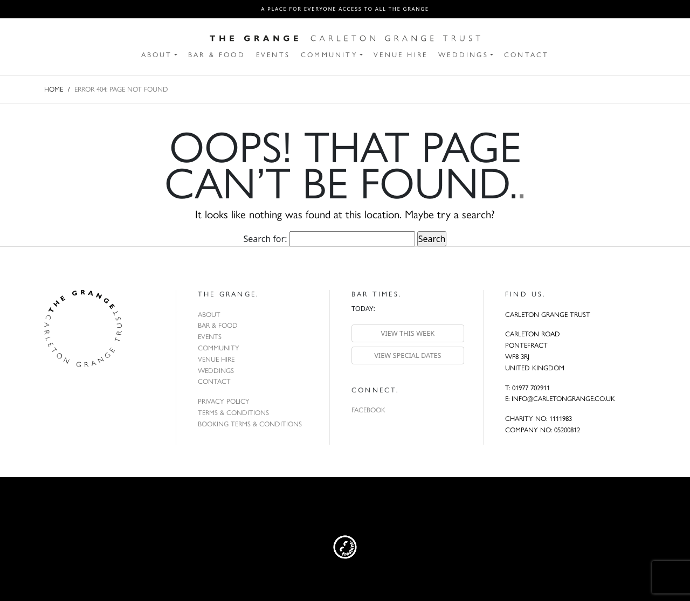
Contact (214, 381)
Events (210, 337)
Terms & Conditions (233, 413)
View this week (408, 333)
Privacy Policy (224, 401)
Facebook (368, 410)
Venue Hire (216, 359)
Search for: (265, 239)
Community (218, 348)
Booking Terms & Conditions (250, 424)
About (209, 314)
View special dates (407, 355)
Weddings (216, 371)
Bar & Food (218, 325)
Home (53, 89)
